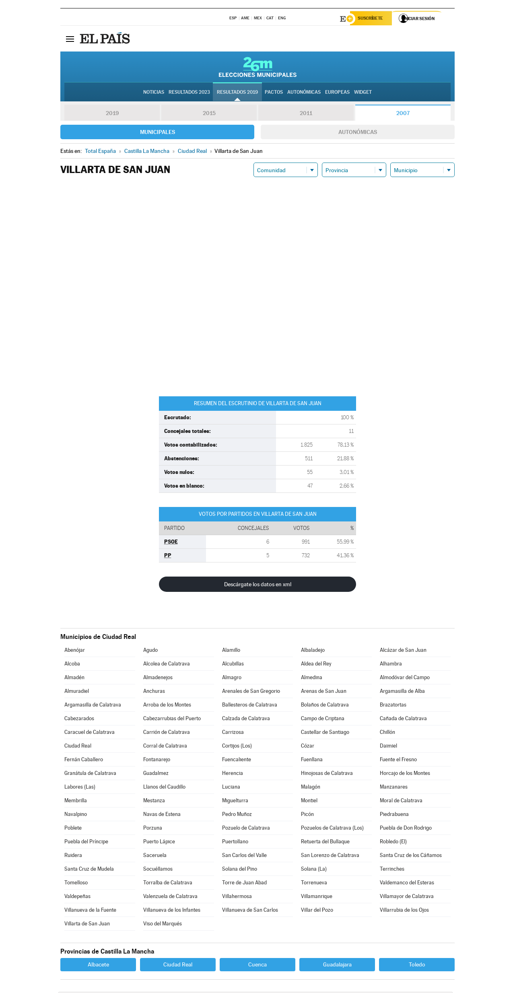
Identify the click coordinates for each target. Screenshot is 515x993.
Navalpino (75, 815)
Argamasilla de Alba (402, 692)
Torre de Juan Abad (244, 884)
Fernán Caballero (83, 761)
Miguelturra (235, 802)
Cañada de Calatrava (403, 720)
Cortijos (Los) (237, 747)
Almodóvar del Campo (405, 679)
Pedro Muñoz (237, 815)
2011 (306, 114)
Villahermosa (237, 897)
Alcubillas (233, 665)
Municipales (157, 133)
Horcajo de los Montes (405, 774)
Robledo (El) (393, 843)
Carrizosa (233, 733)
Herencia (232, 774)
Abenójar (74, 651)
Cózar (307, 747)
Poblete (73, 829)
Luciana (231, 788)
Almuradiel (76, 692)
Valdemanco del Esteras (407, 884)
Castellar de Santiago (325, 733)
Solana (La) (314, 870)
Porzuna (152, 829)
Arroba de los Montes (167, 706)
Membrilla (75, 802)
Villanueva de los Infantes (171, 911)
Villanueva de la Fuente (90, 911)
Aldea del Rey (316, 665)
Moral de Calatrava (401, 802)
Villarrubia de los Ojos (404, 911)
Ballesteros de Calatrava (249, 706)
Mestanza (154, 802)
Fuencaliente (236, 761)
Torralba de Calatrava (167, 884)
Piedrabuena (394, 815)
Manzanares (394, 788)
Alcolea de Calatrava (166, 665)
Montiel (309, 802)
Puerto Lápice (159, 843)
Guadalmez (156, 774)
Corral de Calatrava (165, 747)
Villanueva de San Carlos (250, 911)
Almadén (74, 679)
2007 (403, 114)
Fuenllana (312, 761)
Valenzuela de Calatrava (170, 897)
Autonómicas (357, 133)
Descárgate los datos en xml (257, 585)
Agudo (150, 651)
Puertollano (235, 843)
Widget (363, 93)
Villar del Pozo (317, 911)
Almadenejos (158, 679)
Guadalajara (337, 965)
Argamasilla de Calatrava (92, 706)
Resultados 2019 (237, 93)
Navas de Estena (162, 815)
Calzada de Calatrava (246, 720)
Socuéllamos (158, 870)
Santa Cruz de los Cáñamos (411, 856)
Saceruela (155, 856)
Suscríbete (372, 19)
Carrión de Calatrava (166, 733)
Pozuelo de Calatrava (246, 829)
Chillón (387, 733)
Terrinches (392, 870)
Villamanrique (316, 897)
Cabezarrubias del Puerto (172, 720)
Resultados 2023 (189, 93)
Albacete (98, 965)
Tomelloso (76, 884)
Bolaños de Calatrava (325, 706)
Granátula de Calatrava (90, 774)
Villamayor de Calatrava (407, 897)
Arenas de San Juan (323, 692)
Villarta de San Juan (87, 925)
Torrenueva (314, 884)
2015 (209, 114)
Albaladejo (313, 651)
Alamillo (231, 651)
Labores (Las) (79, 788)
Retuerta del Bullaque (325, 843)
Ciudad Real (77, 747)
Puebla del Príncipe (86, 843)
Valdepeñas (77, 897)
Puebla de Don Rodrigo (406, 829)
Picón (307, 815)
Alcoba (72, 665)
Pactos (274, 93)
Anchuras (154, 692)
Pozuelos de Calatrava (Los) (332, 829)
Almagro (231, 679)
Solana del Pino (239, 870)
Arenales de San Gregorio (251, 692)
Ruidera (73, 856)
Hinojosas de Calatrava (327, 774)
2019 (112, 114)
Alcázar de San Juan (403, 651)
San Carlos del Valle (244, 856)
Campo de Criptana (322, 720)
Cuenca (257, 965)
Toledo (417, 965)
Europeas (337, 93)
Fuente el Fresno (398, 761)
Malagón (310, 788)
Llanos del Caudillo (164, 788)
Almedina (311, 679)
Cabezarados (79, 720)
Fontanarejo (156, 761)
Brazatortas (393, 706)
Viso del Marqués (162, 925)
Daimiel (388, 747)
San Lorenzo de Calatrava (330, 856)
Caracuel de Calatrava (89, 733)
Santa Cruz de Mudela (89, 870)
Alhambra (391, 665)
